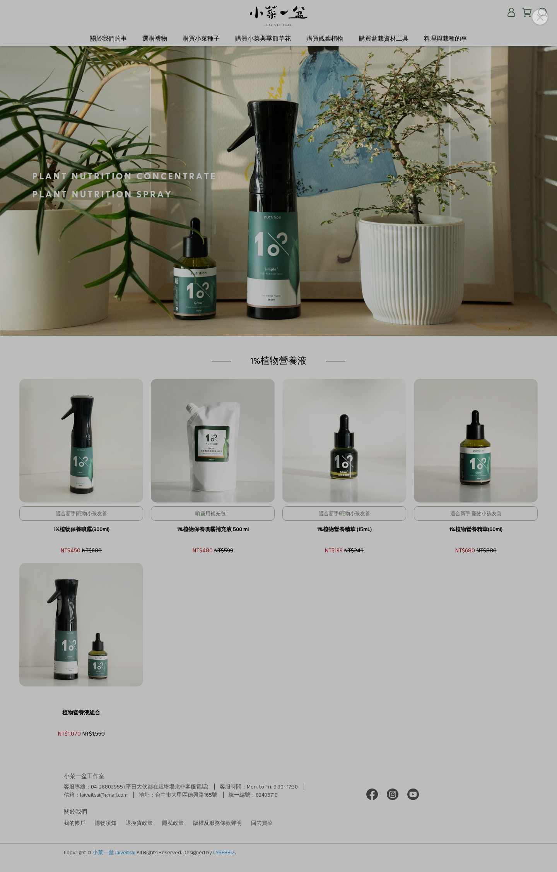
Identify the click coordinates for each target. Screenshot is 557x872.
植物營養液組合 (81, 712)
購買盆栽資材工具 (383, 38)
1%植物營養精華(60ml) (475, 529)
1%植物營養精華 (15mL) (344, 529)
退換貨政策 (139, 823)
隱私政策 (173, 823)
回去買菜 (262, 823)
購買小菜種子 (201, 38)
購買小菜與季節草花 (263, 38)
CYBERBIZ (224, 852)
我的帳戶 (74, 823)
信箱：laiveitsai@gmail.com (96, 795)
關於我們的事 (108, 38)
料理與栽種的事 (445, 38)
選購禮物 (154, 38)
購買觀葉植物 (324, 38)
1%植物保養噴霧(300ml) (81, 529)
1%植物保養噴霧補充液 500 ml (213, 529)
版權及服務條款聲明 (217, 823)
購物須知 (105, 823)
